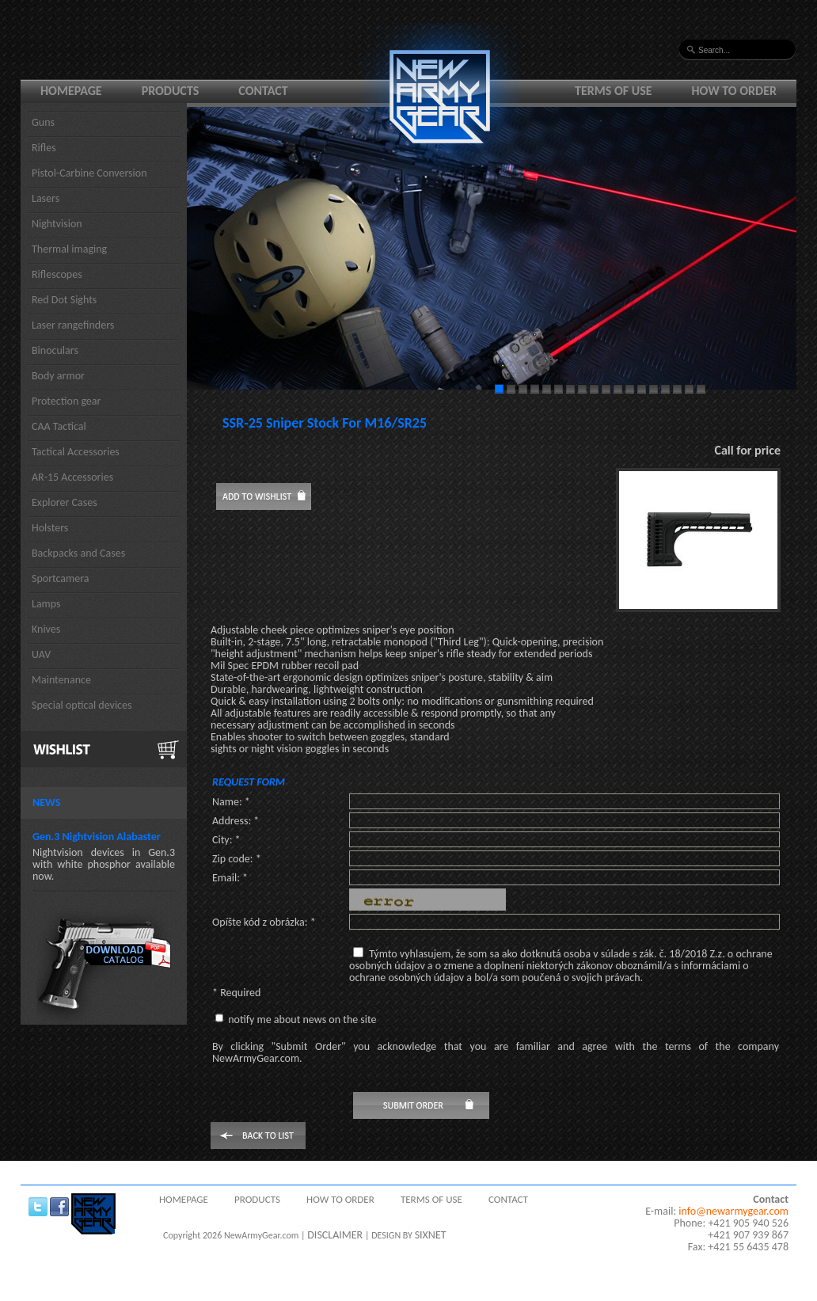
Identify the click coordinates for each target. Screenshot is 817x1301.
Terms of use (613, 90)
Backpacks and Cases (78, 553)
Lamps (46, 604)
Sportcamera (60, 578)
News (46, 802)
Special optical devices (82, 705)
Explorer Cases (64, 502)
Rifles (44, 148)
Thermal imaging (69, 249)
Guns (43, 122)
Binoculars (55, 350)
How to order (734, 90)
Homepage (71, 90)
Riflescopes (57, 274)
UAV (41, 654)
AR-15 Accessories (72, 477)
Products (171, 90)
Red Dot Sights (64, 300)
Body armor (58, 376)
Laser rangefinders (73, 325)
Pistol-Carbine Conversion (89, 173)
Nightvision (57, 224)
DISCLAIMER (335, 1235)
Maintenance (61, 680)
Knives (46, 629)
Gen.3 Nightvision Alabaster (96, 836)
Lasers (45, 198)
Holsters (50, 528)
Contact (262, 90)
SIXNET (430, 1235)
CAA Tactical (59, 426)
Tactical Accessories (76, 452)
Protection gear (66, 401)
